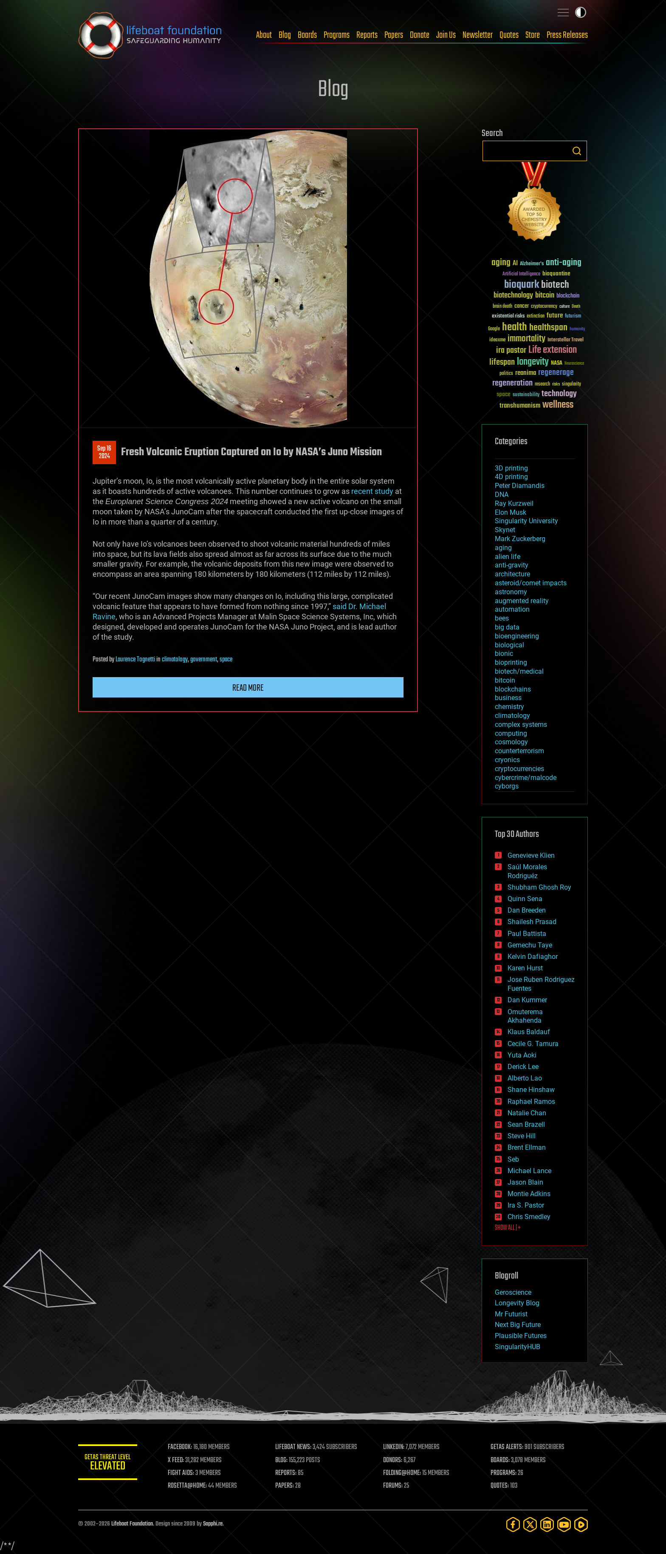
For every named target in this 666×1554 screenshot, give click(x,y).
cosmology (511, 742)
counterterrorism (519, 751)
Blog (285, 35)
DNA (501, 495)
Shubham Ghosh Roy (539, 887)
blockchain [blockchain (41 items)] (567, 296)
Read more (248, 688)
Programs (337, 35)
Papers (393, 35)
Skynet (505, 530)
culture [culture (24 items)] (564, 306)
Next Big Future (518, 1325)
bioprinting (511, 662)
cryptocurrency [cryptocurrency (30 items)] (544, 306)
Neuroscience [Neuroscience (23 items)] (574, 364)
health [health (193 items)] (514, 327)
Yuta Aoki (522, 1055)
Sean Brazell (526, 1124)
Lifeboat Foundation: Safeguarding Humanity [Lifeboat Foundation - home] (150, 35)
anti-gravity (511, 565)
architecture (512, 574)
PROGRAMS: (504, 1473)
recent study (372, 491)
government (203, 659)
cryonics (507, 760)
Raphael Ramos (531, 1101)
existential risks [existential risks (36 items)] (508, 316)
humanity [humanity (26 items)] (577, 329)
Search (577, 151)
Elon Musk (510, 512)
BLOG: (282, 1460)
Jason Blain (525, 1182)
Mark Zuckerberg (520, 539)
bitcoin (505, 680)
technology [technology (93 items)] (559, 394)
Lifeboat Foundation (132, 1524)
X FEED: (176, 1460)
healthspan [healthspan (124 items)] (548, 328)
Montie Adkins (529, 1194)
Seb (513, 1159)
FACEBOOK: (180, 1447)
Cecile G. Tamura (533, 1044)
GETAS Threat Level (108, 1463)
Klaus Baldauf (529, 1032)
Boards (307, 35)
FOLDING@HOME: (402, 1473)
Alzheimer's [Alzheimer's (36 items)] (532, 264)
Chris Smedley (529, 1217)
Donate (419, 35)
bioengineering (517, 636)
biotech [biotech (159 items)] (555, 285)
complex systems (521, 724)
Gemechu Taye (530, 945)
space (226, 659)
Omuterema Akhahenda (525, 1016)
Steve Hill (522, 1136)
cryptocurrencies (519, 769)
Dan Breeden (527, 910)
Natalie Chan (527, 1113)
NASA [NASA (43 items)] (556, 363)
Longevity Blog (517, 1303)
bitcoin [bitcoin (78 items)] (544, 295)
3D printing (511, 468)
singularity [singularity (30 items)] (571, 384)
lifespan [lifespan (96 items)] (502, 362)
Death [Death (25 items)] (576, 306)
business (508, 698)
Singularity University (526, 521)
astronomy (511, 592)
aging (503, 548)
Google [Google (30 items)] (494, 329)
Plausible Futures (521, 1336)
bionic (504, 653)
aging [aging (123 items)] (501, 263)
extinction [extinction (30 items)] (536, 316)
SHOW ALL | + (508, 1228)
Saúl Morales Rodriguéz (527, 871)
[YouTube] (564, 1524)
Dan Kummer (527, 1000)
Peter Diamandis (520, 486)
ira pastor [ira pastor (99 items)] (511, 350)
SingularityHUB (517, 1347)
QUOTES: (500, 1486)
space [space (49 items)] (504, 394)
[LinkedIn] (547, 1524)
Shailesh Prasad (532, 922)
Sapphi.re (213, 1524)
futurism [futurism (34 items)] (573, 317)
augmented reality (522, 601)
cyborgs (507, 786)
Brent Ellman (527, 1147)
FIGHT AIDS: (181, 1473)
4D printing (511, 477)
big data (507, 627)
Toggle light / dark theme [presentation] (580, 12)
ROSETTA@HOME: (187, 1486)
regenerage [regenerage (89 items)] (556, 372)
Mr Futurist (511, 1314)
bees (502, 618)
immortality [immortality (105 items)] (526, 339)
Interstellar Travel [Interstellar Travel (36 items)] (565, 340)
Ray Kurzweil (514, 503)
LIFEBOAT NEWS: (294, 1447)
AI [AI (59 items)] (515, 264)
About (264, 35)
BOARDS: (500, 1460)
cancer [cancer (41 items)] (521, 306)
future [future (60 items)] (555, 316)
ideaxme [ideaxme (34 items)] (497, 340)
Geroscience (513, 1292)
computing (511, 733)
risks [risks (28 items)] (556, 384)
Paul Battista (527, 934)
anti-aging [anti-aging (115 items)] (563, 263)
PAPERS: (285, 1486)
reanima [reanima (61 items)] (525, 373)
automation (512, 609)
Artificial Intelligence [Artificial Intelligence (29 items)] (521, 274)
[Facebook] (513, 1524)
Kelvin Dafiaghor (533, 957)
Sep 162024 (104, 452)
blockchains (513, 689)
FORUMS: (393, 1486)
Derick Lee (523, 1067)
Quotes (509, 35)
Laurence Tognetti (135, 659)
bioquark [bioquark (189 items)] (521, 285)
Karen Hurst (525, 968)
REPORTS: (286, 1473)
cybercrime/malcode (525, 778)
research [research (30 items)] (542, 384)
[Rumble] (581, 1524)
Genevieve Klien (531, 855)
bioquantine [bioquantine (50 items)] (556, 273)
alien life (507, 557)
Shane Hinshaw (531, 1090)
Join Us (446, 35)
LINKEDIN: (394, 1447)
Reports (367, 35)
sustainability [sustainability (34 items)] (526, 395)
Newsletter (478, 35)
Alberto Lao (525, 1078)
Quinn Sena (525, 899)
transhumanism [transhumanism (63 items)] (520, 406)
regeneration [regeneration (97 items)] (512, 383)
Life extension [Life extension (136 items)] (552, 350)
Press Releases (567, 35)
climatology (175, 659)
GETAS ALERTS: (507, 1447)
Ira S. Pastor (526, 1205)
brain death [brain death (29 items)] (502, 306)
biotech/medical (519, 671)
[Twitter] (530, 1524)
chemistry (509, 707)
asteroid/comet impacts (531, 583)
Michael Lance (529, 1171)
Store (532, 35)
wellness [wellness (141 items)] (557, 405)
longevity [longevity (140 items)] (533, 362)
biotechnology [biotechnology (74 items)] (513, 295)
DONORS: (393, 1460)
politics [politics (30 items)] (506, 374)
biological (509, 645)
